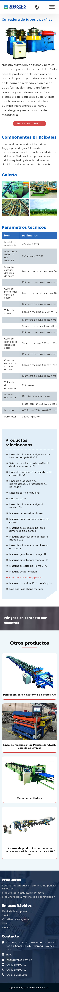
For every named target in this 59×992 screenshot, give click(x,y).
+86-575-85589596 (16, 974)
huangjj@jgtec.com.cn (19, 959)
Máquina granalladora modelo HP (28, 560)
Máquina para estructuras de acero (23, 892)
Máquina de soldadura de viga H (27, 513)
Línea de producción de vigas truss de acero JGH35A (30, 474)
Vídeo (5, 923)
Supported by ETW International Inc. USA (29, 987)
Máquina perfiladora (29, 798)
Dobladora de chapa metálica (26, 589)
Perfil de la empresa (14, 911)
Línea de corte (17, 498)
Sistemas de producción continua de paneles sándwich (29, 887)
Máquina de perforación (23, 571)
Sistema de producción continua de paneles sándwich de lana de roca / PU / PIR (29, 851)
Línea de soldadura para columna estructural (28, 547)
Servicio (6, 915)
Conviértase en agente (15, 919)
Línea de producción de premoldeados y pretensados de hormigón (28, 484)
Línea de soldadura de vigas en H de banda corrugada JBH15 (29, 456)
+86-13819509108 (16, 964)
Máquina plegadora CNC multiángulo (30, 583)
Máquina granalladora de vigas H (27, 554)
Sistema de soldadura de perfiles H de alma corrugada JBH (29, 465)
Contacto (10, 936)
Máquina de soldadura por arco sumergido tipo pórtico (27, 529)
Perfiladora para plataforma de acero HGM (29, 694)
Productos (11, 880)
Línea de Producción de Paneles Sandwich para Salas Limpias (29, 746)
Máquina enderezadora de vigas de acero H (29, 520)
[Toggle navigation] (52, 7)
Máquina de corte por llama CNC (28, 565)
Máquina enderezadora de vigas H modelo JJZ (28, 538)
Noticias (7, 927)
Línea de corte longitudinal (24, 492)
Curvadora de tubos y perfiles (25, 577)
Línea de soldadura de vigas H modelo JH (26, 506)
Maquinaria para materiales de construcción (28, 896)
